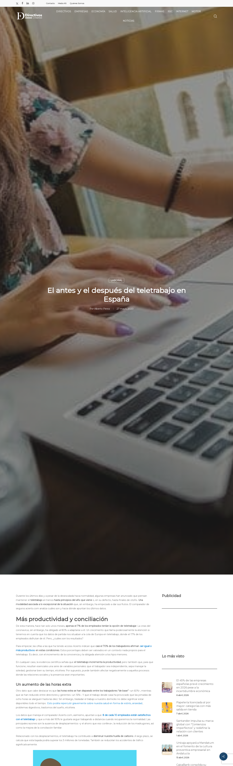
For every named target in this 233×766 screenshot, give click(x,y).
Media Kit (62, 3)
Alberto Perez (102, 308)
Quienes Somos (77, 3)
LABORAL (116, 280)
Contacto (50, 3)
